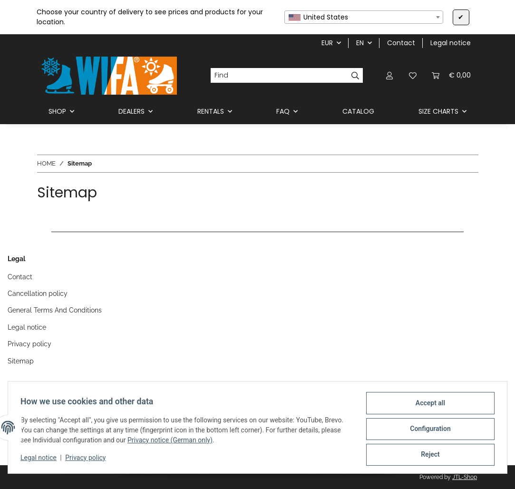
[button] (390, 75)
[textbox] (364, 17)
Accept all (427, 406)
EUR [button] (327, 43)
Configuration (427, 430)
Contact (401, 43)
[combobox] (363, 17)
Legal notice (41, 459)
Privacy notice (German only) (172, 442)
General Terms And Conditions (55, 310)
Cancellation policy (38, 293)
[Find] (279, 76)
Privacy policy (88, 459)
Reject (427, 455)
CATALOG (358, 111)
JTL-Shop (464, 477)
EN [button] (360, 43)
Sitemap (21, 361)
